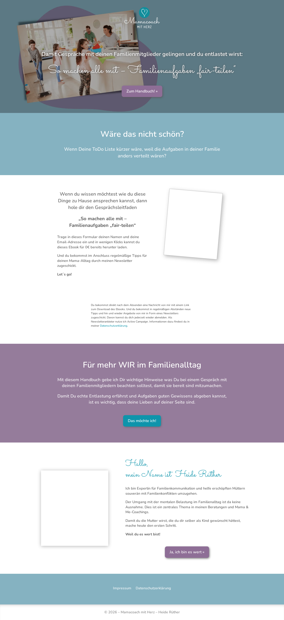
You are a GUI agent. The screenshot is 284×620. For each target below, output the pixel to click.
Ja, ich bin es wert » (187, 552)
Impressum (122, 588)
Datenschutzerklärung (113, 326)
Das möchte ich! (142, 420)
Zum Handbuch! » (142, 91)
